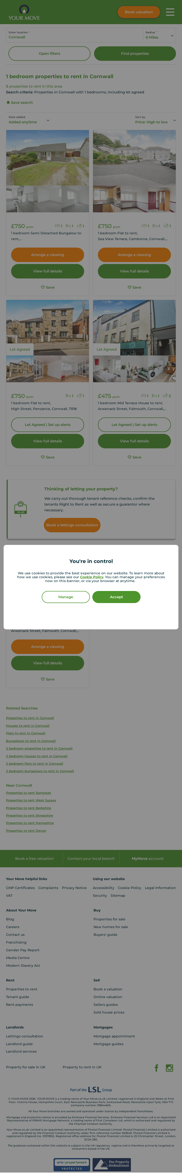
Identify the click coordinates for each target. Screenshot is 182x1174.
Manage (65, 597)
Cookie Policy (91, 577)
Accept (116, 597)
